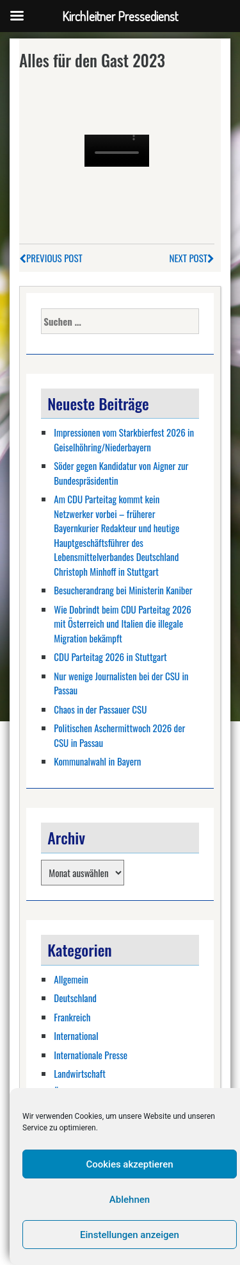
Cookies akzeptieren (129, 1164)
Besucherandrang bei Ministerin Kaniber (123, 590)
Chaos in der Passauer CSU (100, 709)
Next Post (192, 258)
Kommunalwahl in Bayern (97, 761)
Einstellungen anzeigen (129, 1235)
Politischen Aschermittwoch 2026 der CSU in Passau (119, 735)
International (76, 1035)
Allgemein (71, 979)
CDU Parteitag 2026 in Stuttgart (110, 656)
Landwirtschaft (80, 1073)
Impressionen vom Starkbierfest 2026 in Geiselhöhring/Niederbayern (124, 439)
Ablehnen (129, 1199)
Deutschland (75, 998)
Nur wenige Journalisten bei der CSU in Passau (121, 683)
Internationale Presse (90, 1055)
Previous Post (51, 258)
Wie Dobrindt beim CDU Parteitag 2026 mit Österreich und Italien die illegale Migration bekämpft (122, 623)
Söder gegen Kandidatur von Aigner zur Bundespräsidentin (121, 472)
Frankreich (72, 1017)
